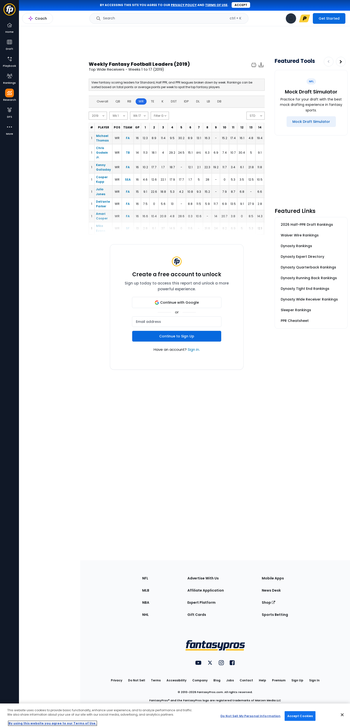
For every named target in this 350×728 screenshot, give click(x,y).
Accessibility (176, 680)
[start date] (118, 116)
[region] (175, 715)
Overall (102, 101)
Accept (241, 5)
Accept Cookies (300, 716)
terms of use (216, 5)
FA (128, 138)
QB (117, 101)
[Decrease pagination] (328, 62)
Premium (279, 680)
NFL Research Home (43, 20)
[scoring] (255, 116)
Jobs (230, 680)
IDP (186, 101)
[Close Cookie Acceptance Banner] (342, 715)
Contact (246, 680)
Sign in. (194, 349)
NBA (145, 602)
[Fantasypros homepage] (9, 11)
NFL (145, 578)
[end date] (139, 116)
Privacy (116, 680)
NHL (145, 614)
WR (141, 101)
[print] (253, 65)
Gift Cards (196, 614)
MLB (145, 590)
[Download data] (261, 65)
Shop (268, 602)
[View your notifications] (291, 18)
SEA (128, 179)
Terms (156, 680)
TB (128, 153)
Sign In (314, 680)
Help (262, 680)
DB (219, 101)
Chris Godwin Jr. (102, 152)
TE (152, 101)
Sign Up (297, 680)
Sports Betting (275, 614)
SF (128, 228)
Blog (216, 680)
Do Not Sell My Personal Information (250, 716)
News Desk (271, 590)
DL (198, 101)
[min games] (160, 116)
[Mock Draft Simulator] (311, 121)
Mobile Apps (273, 578)
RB (129, 101)
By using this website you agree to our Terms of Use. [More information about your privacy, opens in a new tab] (52, 723)
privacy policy (184, 5)
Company (200, 680)
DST (174, 101)
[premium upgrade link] (304, 18)
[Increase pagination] (341, 62)
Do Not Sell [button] (136, 680)
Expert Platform (201, 602)
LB (208, 101)
